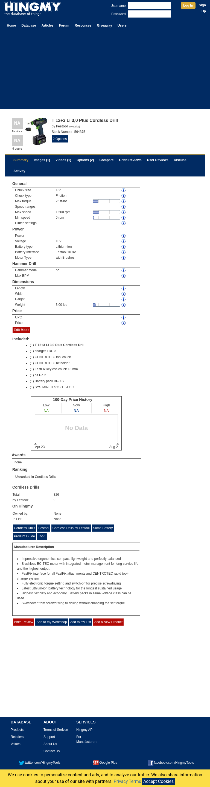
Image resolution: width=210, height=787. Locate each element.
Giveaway (104, 25)
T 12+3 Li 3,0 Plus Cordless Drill (59, 345)
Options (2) (85, 160)
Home (11, 25)
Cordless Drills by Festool (71, 528)
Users (122, 25)
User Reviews (157, 160)
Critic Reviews (130, 160)
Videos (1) (63, 160)
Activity (19, 171)
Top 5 (42, 536)
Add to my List (80, 622)
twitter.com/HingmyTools (39, 763)
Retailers (17, 737)
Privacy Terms (127, 781)
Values (16, 744)
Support (49, 737)
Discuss (180, 160)
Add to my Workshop (51, 622)
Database (28, 25)
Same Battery (103, 528)
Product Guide (24, 536)
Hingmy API (85, 730)
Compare (107, 160)
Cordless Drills (45, 477)
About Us (50, 744)
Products (17, 730)
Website (74, 126)
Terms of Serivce (55, 730)
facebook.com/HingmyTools (171, 763)
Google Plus (105, 763)
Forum (64, 25)
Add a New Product (108, 622)
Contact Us (51, 751)
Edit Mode (21, 330)
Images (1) (42, 160)
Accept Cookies (158, 781)
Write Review (23, 622)
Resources (83, 25)
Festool (43, 528)
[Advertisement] (105, 70)
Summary (20, 160)
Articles (48, 25)
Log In (188, 5)
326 (56, 495)
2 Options (60, 139)
